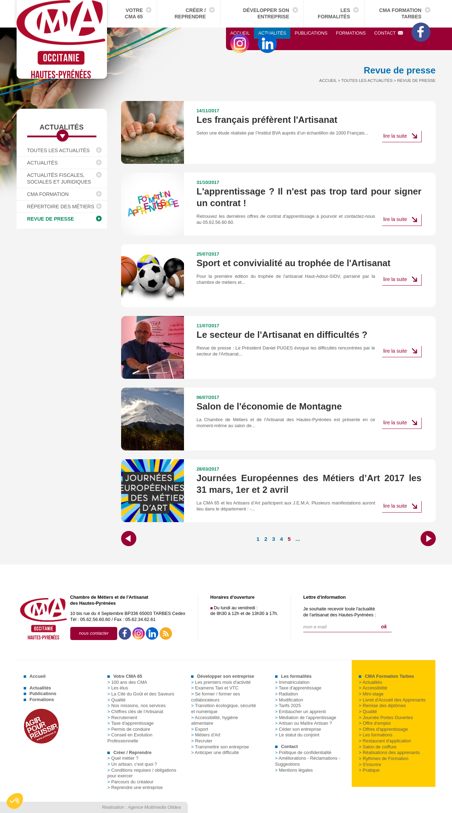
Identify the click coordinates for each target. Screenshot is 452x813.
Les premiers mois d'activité (221, 682)
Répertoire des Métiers (60, 206)
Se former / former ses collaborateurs (215, 697)
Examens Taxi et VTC (214, 688)
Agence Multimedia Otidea (154, 807)
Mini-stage (371, 694)
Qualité (116, 700)
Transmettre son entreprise (220, 746)
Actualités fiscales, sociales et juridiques (59, 178)
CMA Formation (48, 194)
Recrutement (122, 717)
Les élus (117, 688)
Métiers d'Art (205, 734)
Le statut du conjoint (297, 734)
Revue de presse (50, 219)
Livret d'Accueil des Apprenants (392, 700)
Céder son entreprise (298, 729)
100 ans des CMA (127, 682)
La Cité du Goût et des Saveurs (140, 694)
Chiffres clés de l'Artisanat (135, 711)
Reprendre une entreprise (135, 787)
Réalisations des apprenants (389, 752)
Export (199, 729)
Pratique (369, 770)
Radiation (286, 694)
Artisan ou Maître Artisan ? (303, 723)
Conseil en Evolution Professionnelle (130, 737)
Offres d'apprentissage (383, 729)
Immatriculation (292, 682)
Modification (289, 700)
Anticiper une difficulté (215, 752)
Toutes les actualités (58, 150)
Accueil (240, 33)
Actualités (272, 33)
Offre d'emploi (375, 723)
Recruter (201, 740)
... (298, 539)
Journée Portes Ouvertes (386, 717)
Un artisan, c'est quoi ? (132, 764)
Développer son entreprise (266, 13)
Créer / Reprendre (190, 13)
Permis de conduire (128, 729)
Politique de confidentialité (303, 752)
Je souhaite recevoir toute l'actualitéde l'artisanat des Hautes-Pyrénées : (339, 611)
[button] (14, 801)
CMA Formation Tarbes (400, 13)
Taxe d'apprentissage (130, 723)
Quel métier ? (122, 758)
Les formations (375, 734)
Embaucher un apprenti (300, 711)
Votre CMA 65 (134, 13)
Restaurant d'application (385, 740)
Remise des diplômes (382, 705)
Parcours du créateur (130, 781)
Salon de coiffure (378, 746)
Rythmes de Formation (383, 758)
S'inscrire (370, 764)
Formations (350, 33)
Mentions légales (294, 770)
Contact (388, 33)
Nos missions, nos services (136, 705)
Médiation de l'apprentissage (306, 717)
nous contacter (94, 633)
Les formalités (334, 13)
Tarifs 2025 (288, 705)
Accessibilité (373, 688)
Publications (311, 33)
